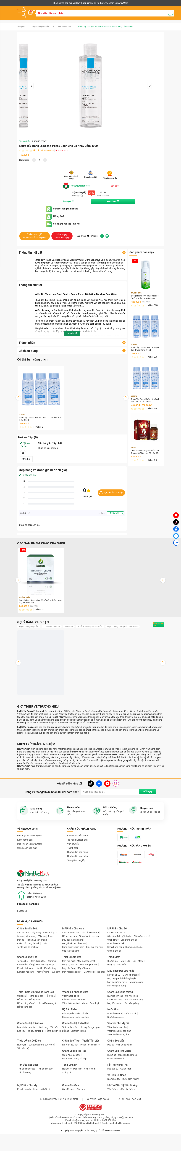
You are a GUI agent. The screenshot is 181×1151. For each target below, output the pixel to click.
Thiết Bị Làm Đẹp (71, 977)
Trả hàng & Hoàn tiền (77, 844)
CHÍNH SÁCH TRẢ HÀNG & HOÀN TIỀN (59, 1120)
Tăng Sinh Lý (69, 1085)
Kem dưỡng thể (38, 981)
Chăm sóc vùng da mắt (28, 964)
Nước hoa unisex (115, 1038)
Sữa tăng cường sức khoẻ (41, 1065)
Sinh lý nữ (67, 1093)
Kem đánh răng (114, 1020)
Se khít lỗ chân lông (46, 989)
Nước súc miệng (115, 1016)
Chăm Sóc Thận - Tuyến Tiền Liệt (80, 1061)
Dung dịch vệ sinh (130, 1100)
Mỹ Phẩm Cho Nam (73, 949)
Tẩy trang (36, 953)
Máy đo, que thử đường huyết (121, 999)
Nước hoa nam (114, 1034)
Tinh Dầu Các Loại (27, 1085)
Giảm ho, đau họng (71, 1076)
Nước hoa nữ (130, 1034)
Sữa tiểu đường (128, 1110)
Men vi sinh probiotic (27, 1048)
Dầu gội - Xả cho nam (72, 960)
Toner (50, 957)
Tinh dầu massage (26, 1089)
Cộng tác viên (41, 3)
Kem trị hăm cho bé (116, 953)
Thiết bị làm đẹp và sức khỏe (97, 625)
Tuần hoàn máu (69, 1048)
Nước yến (21, 1065)
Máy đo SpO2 (113, 995)
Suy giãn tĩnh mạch (127, 1076)
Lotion (45, 964)
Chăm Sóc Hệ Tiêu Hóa (30, 1043)
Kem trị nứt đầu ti (41, 1110)
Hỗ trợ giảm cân (35, 1016)
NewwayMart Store (77, 183)
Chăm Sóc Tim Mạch (119, 1071)
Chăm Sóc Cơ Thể (27, 977)
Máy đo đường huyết (117, 1003)
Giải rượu (80, 1110)
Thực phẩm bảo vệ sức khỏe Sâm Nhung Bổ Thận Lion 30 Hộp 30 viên (145, 452)
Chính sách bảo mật (27, 852)
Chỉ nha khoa (131, 1016)
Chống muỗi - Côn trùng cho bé (122, 960)
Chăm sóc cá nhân (55, 625)
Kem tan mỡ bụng (25, 992)
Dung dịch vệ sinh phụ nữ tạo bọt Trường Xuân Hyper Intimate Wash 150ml (145, 295)
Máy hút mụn (83, 989)
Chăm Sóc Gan (70, 1106)
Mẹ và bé (74, 625)
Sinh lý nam (89, 1089)
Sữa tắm (56, 992)
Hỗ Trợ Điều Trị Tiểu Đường (122, 1106)
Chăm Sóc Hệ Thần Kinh (75, 1043)
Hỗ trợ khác (34, 1020)
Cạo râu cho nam (70, 971)
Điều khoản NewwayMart (29, 848)
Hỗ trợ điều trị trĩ (53, 1051)
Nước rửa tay (113, 1100)
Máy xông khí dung (116, 1006)
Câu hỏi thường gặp (45, 148)
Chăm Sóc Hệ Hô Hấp (74, 1071)
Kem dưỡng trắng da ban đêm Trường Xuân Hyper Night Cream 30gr (40, 600)
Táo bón (54, 1048)
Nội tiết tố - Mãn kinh (72, 1089)
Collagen (21, 1016)
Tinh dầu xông (24, 1093)
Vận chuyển (73, 848)
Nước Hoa (112, 1030)
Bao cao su (112, 1089)
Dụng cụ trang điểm (116, 985)
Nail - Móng (138, 981)
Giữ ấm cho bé (114, 971)
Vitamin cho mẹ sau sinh (119, 1051)
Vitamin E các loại (90, 1024)
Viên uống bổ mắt (124, 1065)
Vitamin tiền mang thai (118, 1055)
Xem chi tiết (72, 331)
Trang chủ (21, 24)
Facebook (22, 931)
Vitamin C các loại (70, 1024)
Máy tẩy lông (68, 989)
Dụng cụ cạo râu (70, 985)
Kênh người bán (24, 3)
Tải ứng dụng (57, 3)
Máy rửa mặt (68, 981)
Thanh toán (73, 852)
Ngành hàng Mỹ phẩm (42, 24)
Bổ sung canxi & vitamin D (74, 1020)
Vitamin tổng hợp (70, 1016)
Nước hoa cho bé (115, 964)
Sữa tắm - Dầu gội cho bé (119, 957)
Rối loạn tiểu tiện (70, 1065)
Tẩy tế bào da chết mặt (28, 968)
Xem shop (113, 199)
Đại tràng (43, 1048)
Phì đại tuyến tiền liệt (90, 1065)
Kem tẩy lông (43, 992)
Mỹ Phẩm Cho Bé (116, 949)
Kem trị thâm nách (26, 989)
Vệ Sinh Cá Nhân (116, 1095)
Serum (20, 957)
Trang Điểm (113, 977)
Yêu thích (83, 233)
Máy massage (136, 1003)
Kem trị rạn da (24, 1110)
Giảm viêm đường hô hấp (74, 1079)
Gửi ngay (146, 796)
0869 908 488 (41, 917)
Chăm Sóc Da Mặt (67, 24)
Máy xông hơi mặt (89, 985)
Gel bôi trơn (125, 1089)
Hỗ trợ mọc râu (69, 957)
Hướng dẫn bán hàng (77, 856)
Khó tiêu (21, 1051)
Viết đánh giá (27, 473)
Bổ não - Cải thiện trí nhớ (74, 1051)
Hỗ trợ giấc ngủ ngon (90, 1048)
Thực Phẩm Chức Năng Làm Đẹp (35, 1012)
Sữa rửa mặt (23, 953)
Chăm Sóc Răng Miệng (120, 1012)
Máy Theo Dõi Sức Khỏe (120, 991)
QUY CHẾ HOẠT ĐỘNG (98, 1120)
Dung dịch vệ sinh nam (73, 968)
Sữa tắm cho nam (90, 953)
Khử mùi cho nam (94, 968)
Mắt (123, 981)
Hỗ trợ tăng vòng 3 (47, 1024)
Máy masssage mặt (71, 992)
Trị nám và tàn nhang (36, 960)
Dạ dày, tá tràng (35, 1051)
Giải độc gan (68, 1110)
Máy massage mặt (86, 981)
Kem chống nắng (25, 985)
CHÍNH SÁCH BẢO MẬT (129, 1120)
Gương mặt (112, 981)
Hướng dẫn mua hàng (78, 860)
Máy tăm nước (114, 1024)
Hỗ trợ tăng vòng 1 (26, 1024)
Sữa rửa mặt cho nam (89, 957)
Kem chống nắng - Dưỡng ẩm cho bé (124, 968)
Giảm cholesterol (115, 1079)
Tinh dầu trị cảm (45, 1089)
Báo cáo (115, 183)
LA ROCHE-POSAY (38, 139)
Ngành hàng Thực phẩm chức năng (36, 630)
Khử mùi (52, 981)
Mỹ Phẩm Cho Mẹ (27, 1106)
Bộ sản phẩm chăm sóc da (75, 1034)
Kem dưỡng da (50, 953)
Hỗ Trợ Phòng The (117, 1085)
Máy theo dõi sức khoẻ (94, 992)
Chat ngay (68, 199)
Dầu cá (110, 1065)
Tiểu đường (112, 1110)
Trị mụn (42, 957)
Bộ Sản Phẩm (69, 1030)
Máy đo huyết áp (131, 995)
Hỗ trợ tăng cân (24, 1027)
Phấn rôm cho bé (142, 957)
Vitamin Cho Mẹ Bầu (118, 1043)
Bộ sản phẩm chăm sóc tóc (75, 1038)
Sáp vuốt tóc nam (70, 953)
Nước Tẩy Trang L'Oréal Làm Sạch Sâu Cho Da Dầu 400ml (145, 399)
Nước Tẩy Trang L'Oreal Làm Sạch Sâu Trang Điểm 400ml (144, 347)
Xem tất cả (154, 625)
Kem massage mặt (45, 985)
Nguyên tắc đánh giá (111, 490)
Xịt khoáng (31, 957)
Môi (128, 981)
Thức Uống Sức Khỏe (29, 1061)
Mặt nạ (20, 960)
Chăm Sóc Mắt (115, 1061)
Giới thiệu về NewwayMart (30, 840)
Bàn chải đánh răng (133, 1020)
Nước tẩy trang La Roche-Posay (51, 308)
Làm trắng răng (131, 1024)
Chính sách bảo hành (77, 840)
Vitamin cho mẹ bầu (117, 1048)
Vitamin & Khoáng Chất (75, 1012)
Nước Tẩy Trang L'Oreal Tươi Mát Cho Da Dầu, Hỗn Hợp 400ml (38, 416)
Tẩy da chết (22, 981)
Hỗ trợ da (50, 1016)
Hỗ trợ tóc (22, 1020)
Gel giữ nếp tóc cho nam (74, 964)
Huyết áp (111, 1076)
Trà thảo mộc (23, 1069)
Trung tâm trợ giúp (76, 864)
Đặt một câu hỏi (25, 442)
